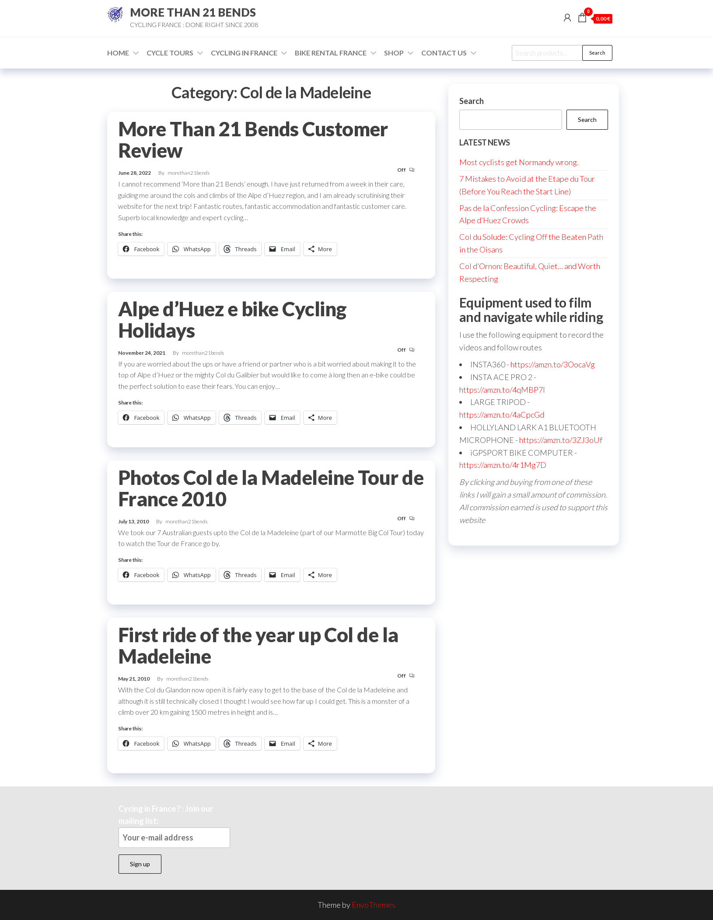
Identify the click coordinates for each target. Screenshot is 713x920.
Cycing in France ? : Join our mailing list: (174, 826)
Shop (394, 52)
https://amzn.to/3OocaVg (552, 364)
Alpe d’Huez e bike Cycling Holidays (232, 319)
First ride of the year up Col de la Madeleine (258, 645)
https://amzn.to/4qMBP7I (502, 389)
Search (597, 52)
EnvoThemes (373, 905)
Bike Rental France (331, 52)
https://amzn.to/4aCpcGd (501, 414)
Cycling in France (244, 52)
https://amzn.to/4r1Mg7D (502, 465)
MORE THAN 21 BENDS (193, 12)
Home (118, 52)
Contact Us (444, 52)
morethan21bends (189, 172)
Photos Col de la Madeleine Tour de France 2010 (270, 488)
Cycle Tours (170, 52)
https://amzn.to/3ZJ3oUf (560, 440)
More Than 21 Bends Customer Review (253, 139)
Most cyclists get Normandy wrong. (519, 162)
